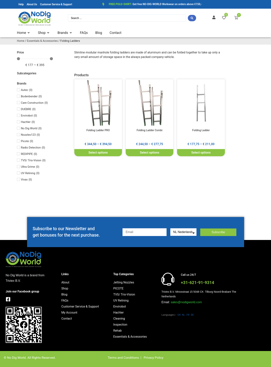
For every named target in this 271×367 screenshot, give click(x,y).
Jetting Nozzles (123, 282)
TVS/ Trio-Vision (124, 294)
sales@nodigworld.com (186, 302)
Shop (64, 288)
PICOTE (118, 288)
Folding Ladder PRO (98, 130)
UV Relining (121, 300)
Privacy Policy (153, 357)
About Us (32, 4)
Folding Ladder (201, 130)
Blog (64, 294)
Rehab (117, 330)
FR (188, 315)
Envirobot (119, 306)
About (65, 282)
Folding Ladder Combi (149, 130)
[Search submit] (192, 18)
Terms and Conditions (123, 357)
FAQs (64, 300)
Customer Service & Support (56, 4)
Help (21, 4)
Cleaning (119, 318)
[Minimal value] (35, 58)
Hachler (118, 312)
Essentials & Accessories (42, 41)
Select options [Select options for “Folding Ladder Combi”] (149, 152)
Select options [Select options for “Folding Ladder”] (201, 152)
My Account (69, 312)
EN (179, 315)
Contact (66, 318)
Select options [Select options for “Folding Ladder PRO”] (98, 152)
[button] (23, 32)
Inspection (120, 324)
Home (20, 41)
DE (192, 315)
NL (183, 315)
